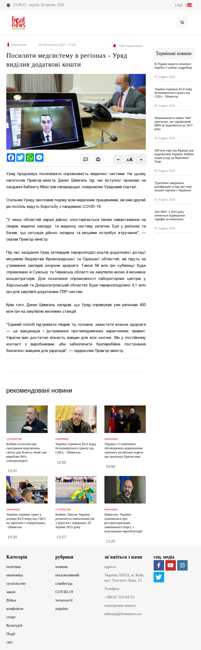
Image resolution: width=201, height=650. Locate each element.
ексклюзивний (67, 575)
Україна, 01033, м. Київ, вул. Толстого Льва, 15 (124, 577)
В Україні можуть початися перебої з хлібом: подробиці (173, 65)
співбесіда (63, 583)
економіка (14, 575)
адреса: (110, 567)
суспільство (16, 583)
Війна (11, 600)
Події (10, 634)
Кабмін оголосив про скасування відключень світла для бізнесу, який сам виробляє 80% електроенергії (26, 452)
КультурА (14, 625)
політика (13, 567)
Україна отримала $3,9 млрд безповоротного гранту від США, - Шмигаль (75, 448)
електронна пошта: (120, 605)
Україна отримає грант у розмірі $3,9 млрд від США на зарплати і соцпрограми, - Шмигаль (26, 520)
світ (9, 642)
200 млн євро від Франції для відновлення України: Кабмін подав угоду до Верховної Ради (174, 156)
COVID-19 (64, 592)
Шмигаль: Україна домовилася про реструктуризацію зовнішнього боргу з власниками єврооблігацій (123, 522)
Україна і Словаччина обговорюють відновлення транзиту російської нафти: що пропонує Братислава (124, 450)
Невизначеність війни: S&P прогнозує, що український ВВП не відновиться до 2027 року (174, 123)
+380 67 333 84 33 (119, 597)
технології (63, 600)
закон (10, 592)
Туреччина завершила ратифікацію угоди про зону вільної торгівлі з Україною (173, 186)
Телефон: (112, 589)
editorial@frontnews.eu (123, 614)
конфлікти (14, 608)
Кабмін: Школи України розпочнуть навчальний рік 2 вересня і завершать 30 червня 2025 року (75, 520)
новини (61, 567)
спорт (11, 617)
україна (61, 608)
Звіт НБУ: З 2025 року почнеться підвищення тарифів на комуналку (170, 215)
